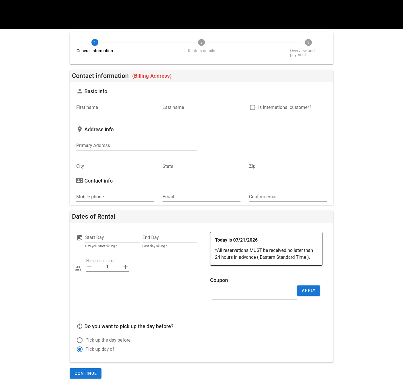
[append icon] (125, 266)
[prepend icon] (89, 266)
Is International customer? (284, 107)
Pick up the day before (108, 340)
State (168, 166)
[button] (112, 237)
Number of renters (99, 261)
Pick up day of (99, 349)
